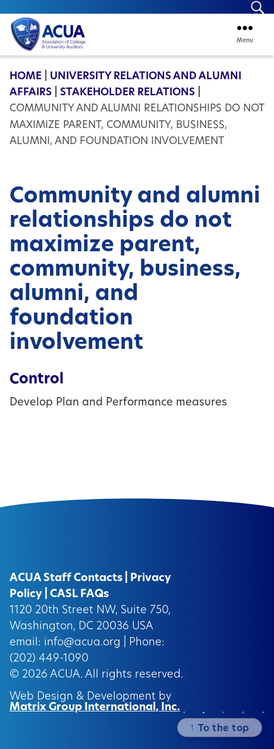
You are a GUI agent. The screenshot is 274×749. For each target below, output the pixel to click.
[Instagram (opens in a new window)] (243, 712)
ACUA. (66, 675)
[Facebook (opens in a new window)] (184, 712)
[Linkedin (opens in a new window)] (203, 712)
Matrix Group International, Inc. (95, 707)
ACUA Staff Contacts (66, 578)
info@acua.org (82, 642)
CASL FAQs (79, 594)
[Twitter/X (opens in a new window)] (223, 712)
